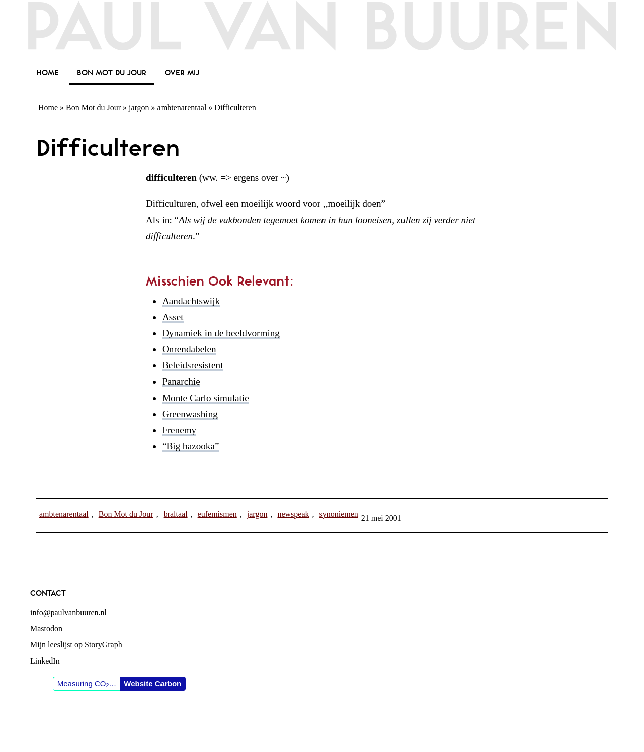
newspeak (293, 514)
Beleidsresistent (192, 365)
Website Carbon (152, 683)
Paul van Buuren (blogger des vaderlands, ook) (322, 32)
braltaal (176, 514)
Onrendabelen (189, 349)
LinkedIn (45, 660)
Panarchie (181, 381)
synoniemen (338, 514)
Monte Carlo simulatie (205, 398)
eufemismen (217, 514)
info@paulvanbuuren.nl (68, 612)
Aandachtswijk (191, 301)
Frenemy (179, 430)
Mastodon (46, 628)
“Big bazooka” (190, 446)
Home (48, 107)
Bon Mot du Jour (93, 107)
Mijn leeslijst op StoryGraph (76, 644)
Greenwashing (190, 414)
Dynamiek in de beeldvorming (221, 333)
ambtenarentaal (182, 107)
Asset (173, 317)
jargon (139, 107)
